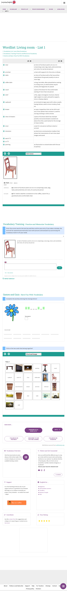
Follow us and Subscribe (16, 587)
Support (27, 587)
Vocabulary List (15, 51)
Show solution (10, 272)
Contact (54, 587)
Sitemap (48, 587)
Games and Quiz (16, 56)
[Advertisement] (33, 27)
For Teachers (40, 587)
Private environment (38, 9)
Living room (60, 9)
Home (4, 9)
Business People (43, 492)
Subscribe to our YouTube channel (33, 438)
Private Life (24, 9)
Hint (6, 272)
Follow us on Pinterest (14, 438)
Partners (38, 589)
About (5, 587)
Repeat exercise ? (9, 278)
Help (33, 587)
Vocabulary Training (20, 53)
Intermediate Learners (45, 488)
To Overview (58, 474)
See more (7, 524)
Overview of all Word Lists (33, 430)
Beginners (42, 486)
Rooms (51, 9)
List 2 (57, 429)
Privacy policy (30, 589)
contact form (12, 520)
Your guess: (28, 316)
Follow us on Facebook (53, 438)
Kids (40, 494)
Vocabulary (13, 9)
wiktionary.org (60, 445)
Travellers (42, 490)
